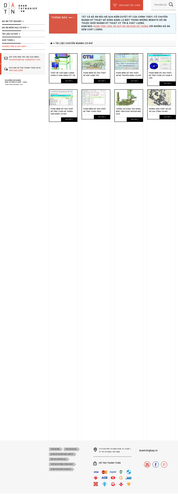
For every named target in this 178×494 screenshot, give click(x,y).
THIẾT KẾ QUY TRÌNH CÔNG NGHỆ (62, 464)
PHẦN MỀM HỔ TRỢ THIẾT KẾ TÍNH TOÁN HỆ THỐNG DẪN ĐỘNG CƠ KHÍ (62, 111)
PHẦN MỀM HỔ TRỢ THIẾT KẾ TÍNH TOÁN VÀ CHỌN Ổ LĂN (160, 75)
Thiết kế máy (55, 449)
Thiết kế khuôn (70, 449)
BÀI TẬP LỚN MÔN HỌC (58, 459)
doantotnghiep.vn (148, 450)
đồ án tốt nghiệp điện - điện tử (62, 454)
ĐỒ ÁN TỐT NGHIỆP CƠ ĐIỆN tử (61, 469)
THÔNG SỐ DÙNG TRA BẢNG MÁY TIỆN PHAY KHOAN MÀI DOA (128, 111)
